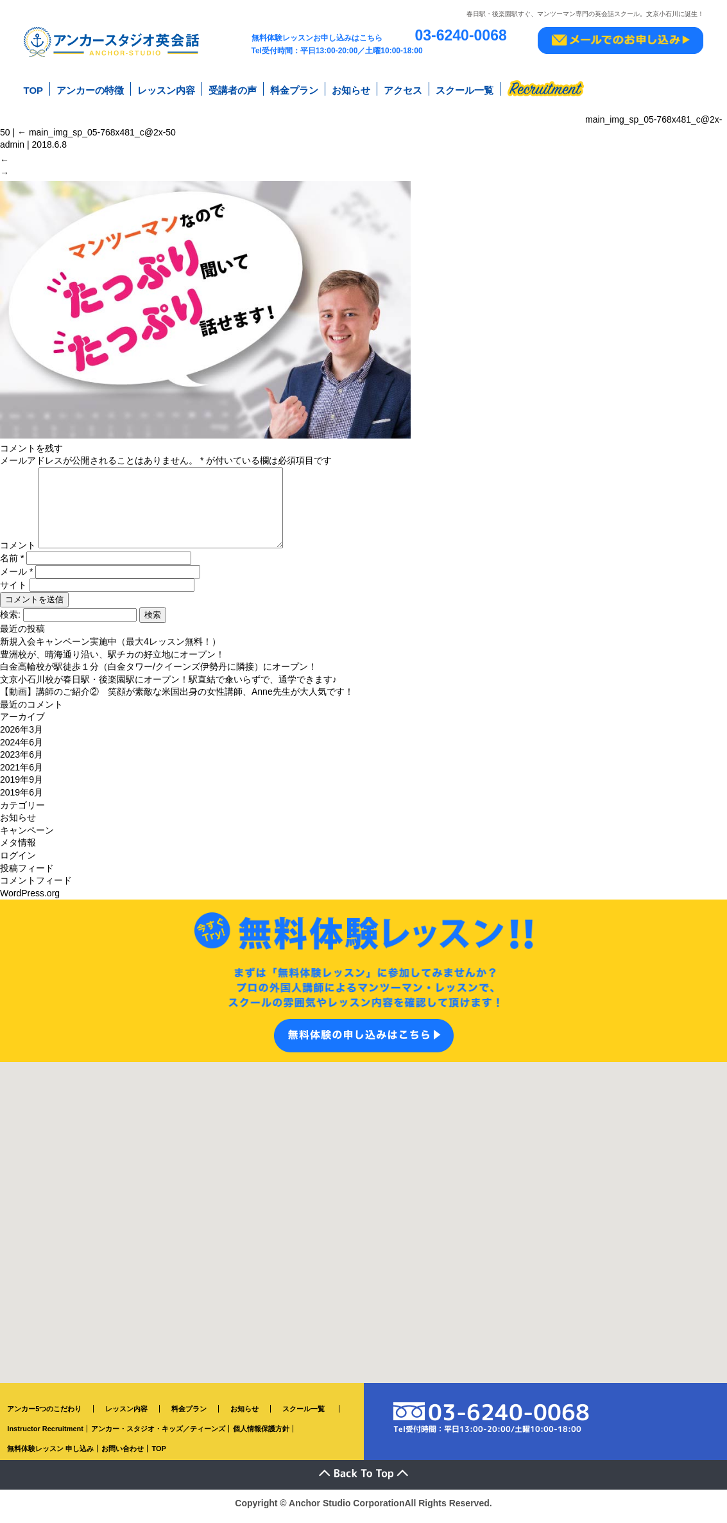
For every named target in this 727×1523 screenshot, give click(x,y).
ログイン (18, 862)
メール (16, 578)
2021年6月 (21, 774)
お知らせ (351, 88)
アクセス (403, 88)
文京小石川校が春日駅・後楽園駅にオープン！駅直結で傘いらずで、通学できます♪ (168, 686)
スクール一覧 (464, 88)
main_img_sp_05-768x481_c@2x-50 (96, 128)
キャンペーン (27, 836)
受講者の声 (233, 88)
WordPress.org (30, 899)
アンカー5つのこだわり (44, 1415)
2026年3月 (21, 736)
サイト (13, 591)
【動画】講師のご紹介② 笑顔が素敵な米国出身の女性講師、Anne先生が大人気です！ (177, 698)
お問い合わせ (122, 1455)
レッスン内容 (166, 88)
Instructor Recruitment (45, 1435)
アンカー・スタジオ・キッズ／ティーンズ (158, 1435)
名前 (12, 564)
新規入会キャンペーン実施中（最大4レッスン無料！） (110, 648)
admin (12, 140)
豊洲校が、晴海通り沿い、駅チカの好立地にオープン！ (112, 661)
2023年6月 (21, 761)
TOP (34, 88)
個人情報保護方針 (261, 1435)
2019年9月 (21, 786)
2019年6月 (21, 799)
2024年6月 (21, 749)
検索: (10, 621)
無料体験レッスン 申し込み (50, 1455)
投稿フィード (27, 874)
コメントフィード (36, 887)
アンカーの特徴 (90, 88)
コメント (18, 551)
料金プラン (294, 88)
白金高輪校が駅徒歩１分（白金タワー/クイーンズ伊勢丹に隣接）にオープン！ (158, 673)
